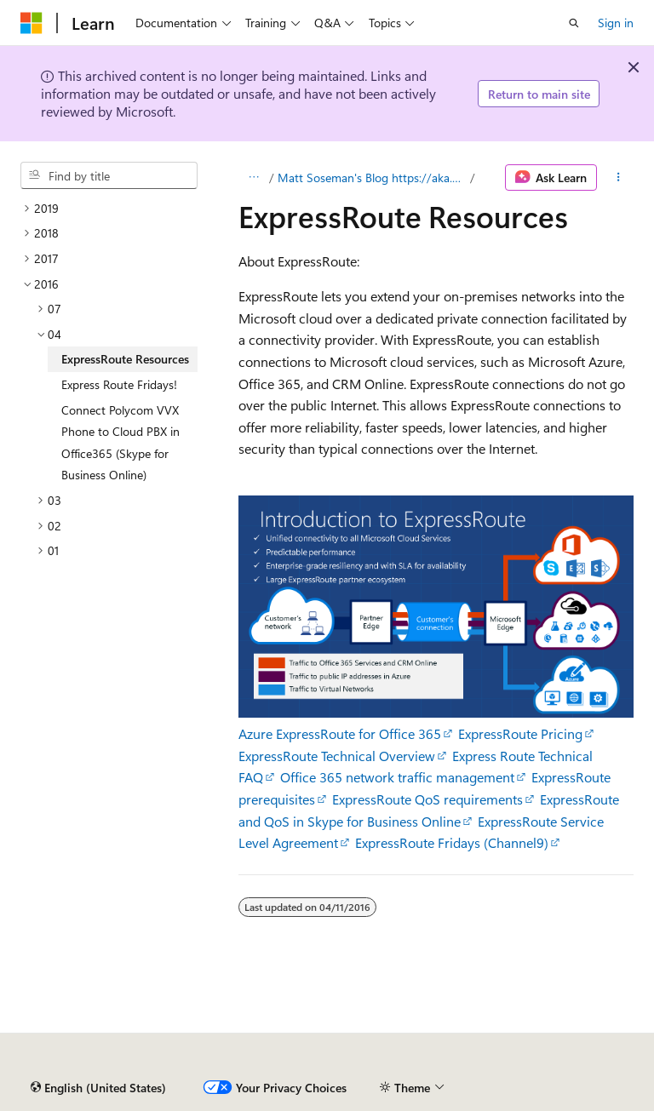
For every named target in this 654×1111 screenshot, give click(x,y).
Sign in (616, 22)
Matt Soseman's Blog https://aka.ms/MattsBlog (372, 177)
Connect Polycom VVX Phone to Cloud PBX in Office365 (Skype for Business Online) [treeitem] (120, 443)
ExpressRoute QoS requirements (427, 799)
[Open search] (574, 23)
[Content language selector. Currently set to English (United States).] (98, 1088)
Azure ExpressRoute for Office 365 (339, 733)
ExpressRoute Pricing (520, 733)
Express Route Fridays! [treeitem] (119, 384)
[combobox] (109, 175)
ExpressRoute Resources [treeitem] (125, 359)
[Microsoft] (31, 23)
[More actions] (619, 178)
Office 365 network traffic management (397, 777)
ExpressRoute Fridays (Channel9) (451, 842)
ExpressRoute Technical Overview (336, 756)
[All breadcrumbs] (253, 178)
